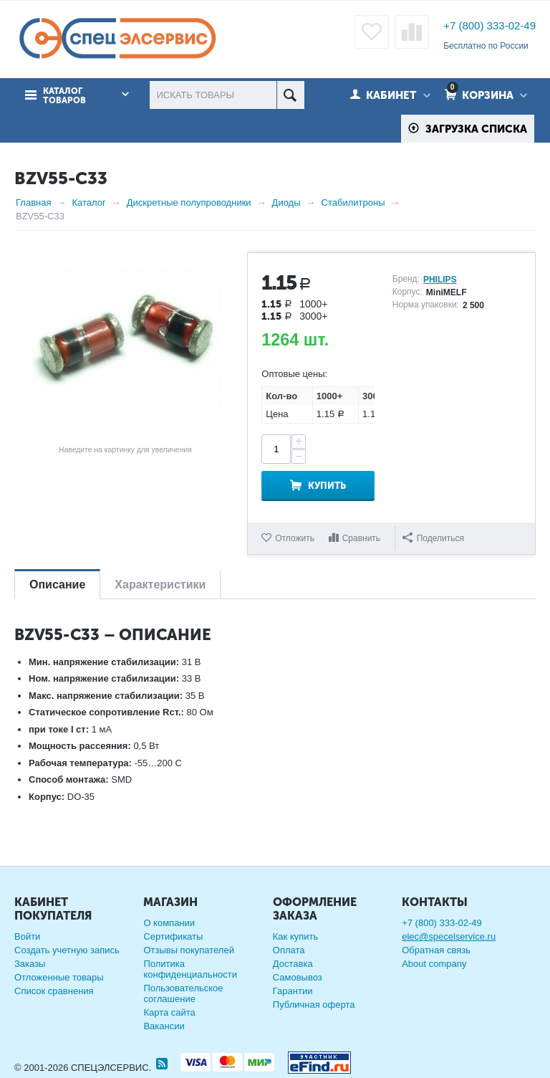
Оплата (289, 950)
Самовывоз (297, 977)
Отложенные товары (59, 977)
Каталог (88, 202)
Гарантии (293, 991)
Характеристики (160, 584)
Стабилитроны (353, 202)
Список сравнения (54, 991)
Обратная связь (436, 950)
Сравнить (361, 538)
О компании (169, 922)
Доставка (293, 963)
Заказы (29, 963)
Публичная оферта (314, 1004)
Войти (27, 936)
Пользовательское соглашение (183, 993)
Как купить (295, 936)
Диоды (286, 202)
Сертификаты (173, 936)
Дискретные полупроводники (189, 202)
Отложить (294, 538)
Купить (327, 485)
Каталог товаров (64, 96)
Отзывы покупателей (188, 950)
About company (434, 963)
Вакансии (163, 1026)
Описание (57, 584)
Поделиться (433, 538)
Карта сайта (169, 1012)
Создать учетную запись (67, 950)
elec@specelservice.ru (449, 936)
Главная (33, 202)
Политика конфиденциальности (190, 969)
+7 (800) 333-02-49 (489, 25)
